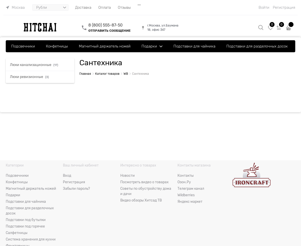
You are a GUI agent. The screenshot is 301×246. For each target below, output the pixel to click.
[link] (15, 7)
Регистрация (284, 8)
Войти (264, 8)
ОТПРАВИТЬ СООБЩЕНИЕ (109, 30)
